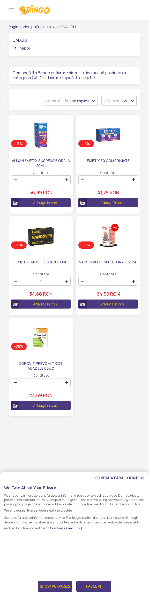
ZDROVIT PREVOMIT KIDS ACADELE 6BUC (41, 365)
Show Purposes (55, 588)
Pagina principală (24, 26)
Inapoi (22, 48)
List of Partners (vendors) (61, 529)
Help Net (50, 26)
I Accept (94, 588)
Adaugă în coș (34, 202)
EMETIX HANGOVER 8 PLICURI (41, 262)
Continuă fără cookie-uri (120, 479)
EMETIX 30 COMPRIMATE (108, 160)
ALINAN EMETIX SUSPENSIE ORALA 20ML (41, 162)
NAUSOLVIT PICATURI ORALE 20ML (108, 262)
